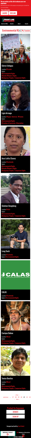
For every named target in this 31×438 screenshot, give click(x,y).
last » (17, 399)
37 (13, 397)
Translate (27, 30)
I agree (4, 13)
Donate (11, 24)
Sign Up (15, 416)
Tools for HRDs (4, 24)
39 (18, 397)
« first (16, 395)
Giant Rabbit (21, 426)
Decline (13, 13)
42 (27, 397)
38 (16, 397)
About (19, 24)
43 (30, 397)
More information (5, 10)
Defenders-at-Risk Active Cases (23, 433)
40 (21, 397)
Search (26, 24)
